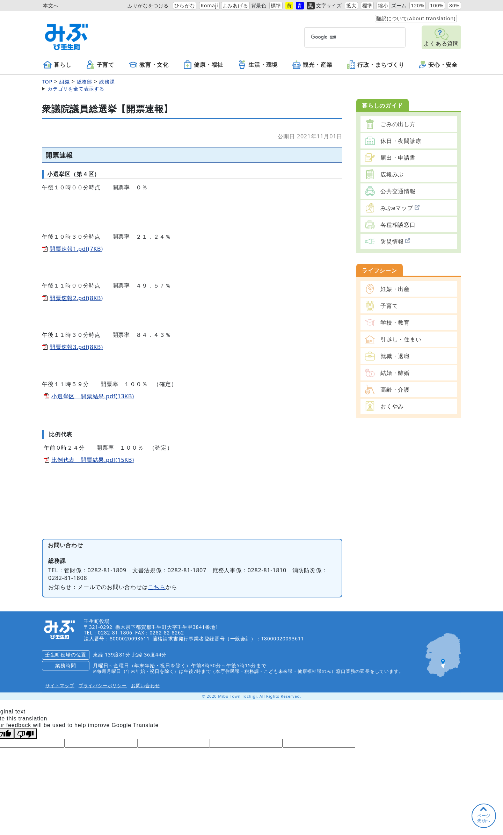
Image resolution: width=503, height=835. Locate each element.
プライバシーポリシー (103, 685)
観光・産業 (312, 64)
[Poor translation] (25, 733)
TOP (47, 81)
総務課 (107, 81)
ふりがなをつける (148, 5)
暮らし (57, 64)
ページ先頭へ (483, 818)
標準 (276, 5)
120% (417, 5)
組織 (64, 81)
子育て (100, 64)
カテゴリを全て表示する (76, 89)
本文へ (50, 5)
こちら (157, 587)
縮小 (383, 5)
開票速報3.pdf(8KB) (76, 347)
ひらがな (184, 5)
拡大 (351, 5)
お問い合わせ (145, 685)
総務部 (84, 81)
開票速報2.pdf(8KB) (76, 298)
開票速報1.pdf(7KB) (76, 249)
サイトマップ (59, 685)
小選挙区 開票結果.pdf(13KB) (92, 396)
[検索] (342, 37)
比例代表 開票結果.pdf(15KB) (92, 460)
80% (454, 5)
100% (437, 5)
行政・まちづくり (375, 64)
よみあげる (235, 5)
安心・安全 (438, 64)
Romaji (209, 5)
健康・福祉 (203, 64)
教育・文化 (149, 64)
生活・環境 (258, 64)
